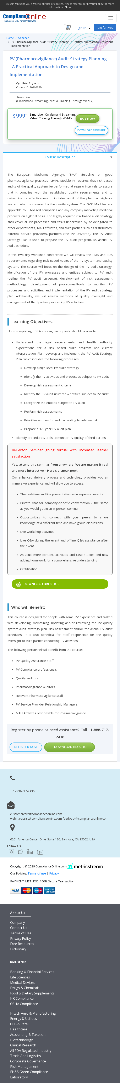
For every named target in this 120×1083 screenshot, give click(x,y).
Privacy (54, 873)
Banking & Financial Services (32, 972)
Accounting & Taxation (27, 1034)
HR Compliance (22, 998)
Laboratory (19, 1077)
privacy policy (95, 4)
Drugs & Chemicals (24, 988)
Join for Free (105, 28)
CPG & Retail (19, 1024)
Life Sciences (20, 977)
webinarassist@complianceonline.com (36, 818)
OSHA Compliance (24, 1004)
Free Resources (22, 943)
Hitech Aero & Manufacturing (33, 1013)
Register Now (26, 747)
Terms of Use (20, 933)
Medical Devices (22, 982)
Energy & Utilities (23, 1018)
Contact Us (18, 927)
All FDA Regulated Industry (30, 1050)
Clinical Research (23, 1045)
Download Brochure (91, 130)
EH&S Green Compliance (29, 1071)
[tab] (60, 156)
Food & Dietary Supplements (32, 993)
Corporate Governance (28, 1061)
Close (68, 7)
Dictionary (18, 949)
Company (17, 922)
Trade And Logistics (25, 1055)
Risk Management (24, 1066)
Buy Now (87, 118)
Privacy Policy (20, 938)
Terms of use (37, 873)
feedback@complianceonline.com (85, 818)
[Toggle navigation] (111, 18)
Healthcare (18, 1029)
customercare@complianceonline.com (36, 814)
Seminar (23, 38)
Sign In (83, 28)
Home (10, 38)
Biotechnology (21, 1040)
